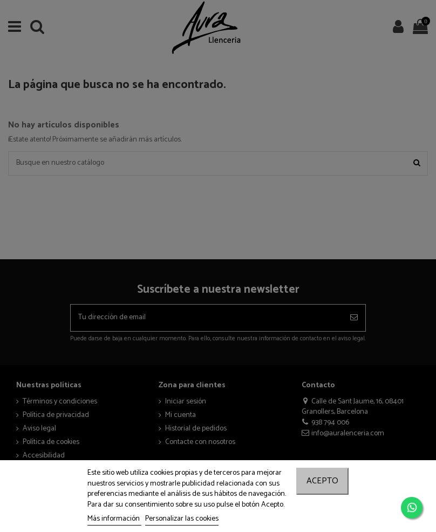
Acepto (322, 481)
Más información (114, 519)
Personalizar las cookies (182, 519)
